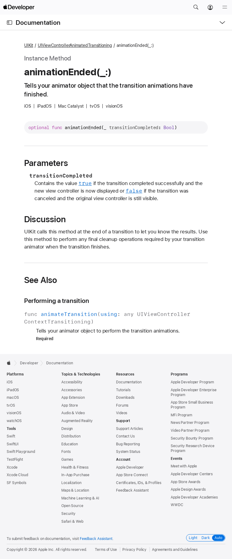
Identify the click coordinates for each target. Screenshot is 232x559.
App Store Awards (185, 482)
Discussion (45, 219)
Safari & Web (72, 521)
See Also (40, 280)
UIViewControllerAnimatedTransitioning (75, 45)
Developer (29, 363)
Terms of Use (106, 550)
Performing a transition (56, 300)
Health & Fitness (75, 467)
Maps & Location (75, 490)
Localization (71, 483)
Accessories (71, 390)
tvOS (11, 405)
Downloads (125, 397)
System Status (128, 452)
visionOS (14, 413)
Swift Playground (21, 452)
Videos (121, 413)
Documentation (38, 22)
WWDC (177, 505)
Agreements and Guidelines (175, 550)
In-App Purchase (75, 475)
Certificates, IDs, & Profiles (138, 483)
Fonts (65, 452)
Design (67, 429)
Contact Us (125, 436)
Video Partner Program (190, 430)
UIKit (28, 45)
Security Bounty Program (192, 438)
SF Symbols (16, 483)
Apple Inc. (46, 550)
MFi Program (181, 415)
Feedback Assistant (132, 490)
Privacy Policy (134, 550)
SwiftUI (12, 444)
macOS (13, 397)
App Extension (73, 397)
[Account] (210, 7)
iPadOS (13, 390)
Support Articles (129, 429)
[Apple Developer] (18, 7)
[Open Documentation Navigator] (9, 22)
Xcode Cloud (17, 475)
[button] (195, 7)
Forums (122, 405)
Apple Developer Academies (194, 497)
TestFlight (15, 459)
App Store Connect (132, 475)
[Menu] (225, 7)
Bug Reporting (128, 444)
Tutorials (123, 390)
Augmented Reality (77, 421)
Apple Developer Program (192, 382)
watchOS (14, 421)
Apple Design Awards (188, 489)
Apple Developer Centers (192, 474)
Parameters (46, 163)
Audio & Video (73, 413)
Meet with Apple (184, 466)
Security (68, 514)
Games (67, 459)
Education (69, 444)
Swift (11, 436)
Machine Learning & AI (80, 498)
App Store (69, 405)
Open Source (72, 506)
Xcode (12, 467)
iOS (10, 382)
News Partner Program (190, 423)
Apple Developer (130, 467)
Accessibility (71, 382)
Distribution (71, 436)
